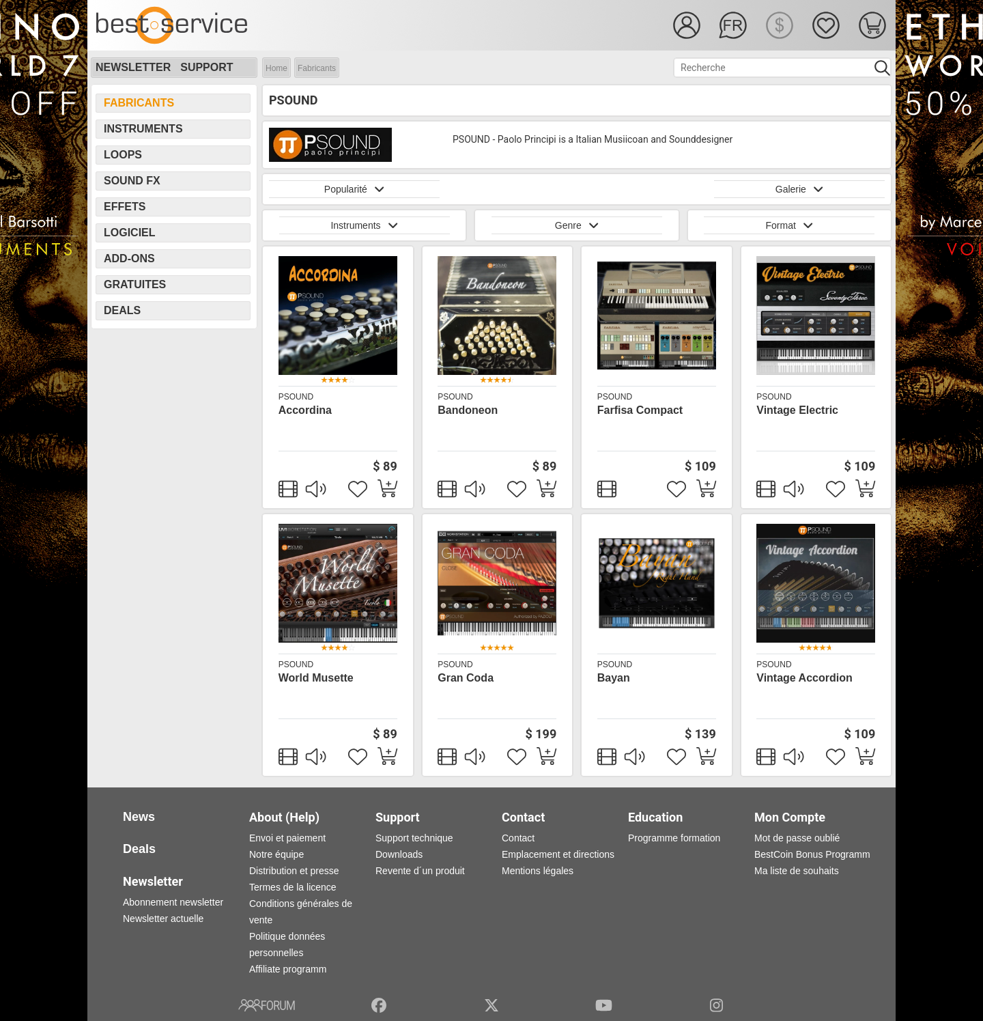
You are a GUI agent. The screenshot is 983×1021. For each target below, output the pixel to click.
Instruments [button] (363, 225)
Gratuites (135, 284)
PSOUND (296, 397)
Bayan (613, 678)
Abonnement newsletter (173, 902)
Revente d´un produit (420, 870)
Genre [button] (577, 225)
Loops (123, 154)
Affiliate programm (287, 969)
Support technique (414, 838)
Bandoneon (468, 410)
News (139, 817)
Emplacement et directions (558, 854)
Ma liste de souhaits (796, 870)
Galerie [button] (799, 189)
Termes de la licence (293, 887)
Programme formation (674, 838)
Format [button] (789, 225)
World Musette (316, 678)
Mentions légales (537, 870)
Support (206, 67)
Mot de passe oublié (797, 838)
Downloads (399, 854)
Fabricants (317, 68)
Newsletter (133, 67)
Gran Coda (466, 678)
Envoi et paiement (287, 838)
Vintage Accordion (804, 678)
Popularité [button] (354, 189)
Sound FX (132, 180)
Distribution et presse (294, 870)
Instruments (143, 129)
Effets (124, 206)
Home (276, 68)
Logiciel (130, 232)
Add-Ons (129, 258)
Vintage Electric (797, 410)
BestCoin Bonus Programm (812, 854)
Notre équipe (276, 854)
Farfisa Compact (640, 410)
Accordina (305, 410)
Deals (122, 310)
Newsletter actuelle (163, 918)
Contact (518, 838)
